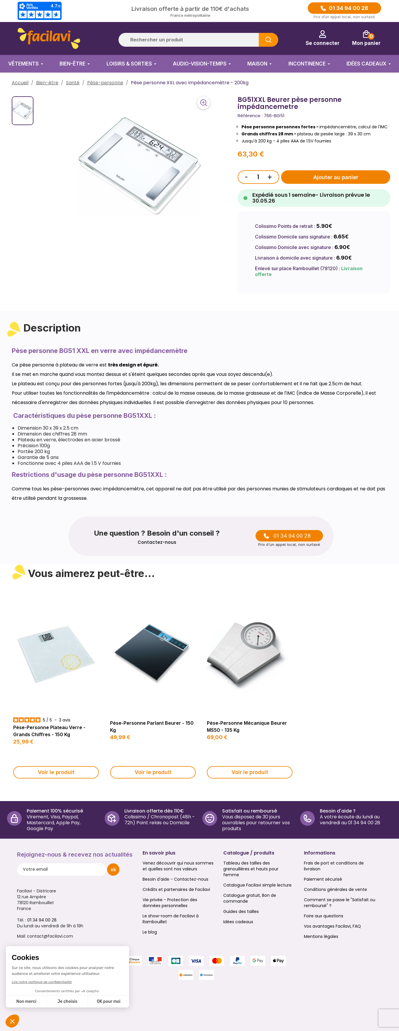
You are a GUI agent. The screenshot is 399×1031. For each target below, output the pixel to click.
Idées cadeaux (238, 922)
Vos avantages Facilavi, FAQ (332, 926)
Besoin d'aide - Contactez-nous (175, 879)
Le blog (150, 932)
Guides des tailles (241, 911)
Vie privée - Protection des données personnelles (170, 903)
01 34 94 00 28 (348, 8)
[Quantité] (258, 177)
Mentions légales (321, 936)
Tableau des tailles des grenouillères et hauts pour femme (250, 869)
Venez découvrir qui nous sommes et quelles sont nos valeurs (178, 866)
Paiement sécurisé (323, 879)
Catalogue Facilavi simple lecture (257, 885)
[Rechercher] (198, 40)
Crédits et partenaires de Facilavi (176, 889)
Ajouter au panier (335, 177)
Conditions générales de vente (335, 889)
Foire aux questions (323, 916)
